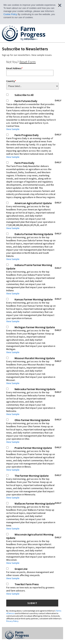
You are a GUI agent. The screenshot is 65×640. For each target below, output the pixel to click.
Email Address (14, 68)
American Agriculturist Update (33, 215)
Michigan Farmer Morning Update (33, 339)
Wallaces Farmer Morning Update (33, 516)
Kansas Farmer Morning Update (33, 310)
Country (11, 81)
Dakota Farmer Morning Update (33, 246)
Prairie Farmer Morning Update (33, 458)
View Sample (12, 129)
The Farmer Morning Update (33, 486)
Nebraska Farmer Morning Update (33, 401)
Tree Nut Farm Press (31, 588)
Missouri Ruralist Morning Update (33, 370)
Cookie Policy (10, 14)
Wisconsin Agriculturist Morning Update (33, 548)
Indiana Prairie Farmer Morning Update (33, 279)
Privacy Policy (12, 621)
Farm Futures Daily (33, 115)
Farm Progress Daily (33, 145)
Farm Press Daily (33, 180)
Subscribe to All (24, 95)
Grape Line (31, 573)
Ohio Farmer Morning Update (33, 430)
